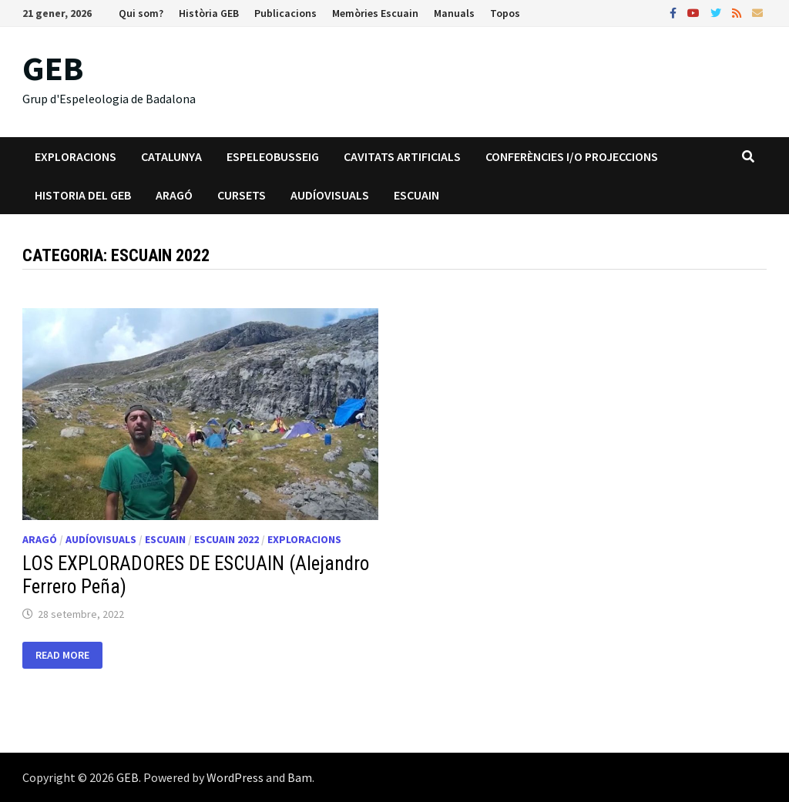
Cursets (241, 195)
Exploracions (75, 156)
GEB (52, 68)
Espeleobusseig (273, 156)
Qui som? (141, 13)
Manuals (454, 13)
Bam (299, 777)
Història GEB (209, 13)
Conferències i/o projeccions (571, 156)
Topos (505, 13)
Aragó (174, 195)
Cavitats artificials (402, 156)
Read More (68, 655)
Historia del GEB (83, 195)
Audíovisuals (329, 195)
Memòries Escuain (375, 13)
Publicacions (285, 13)
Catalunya (171, 156)
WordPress (235, 777)
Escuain (416, 195)
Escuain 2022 (226, 539)
